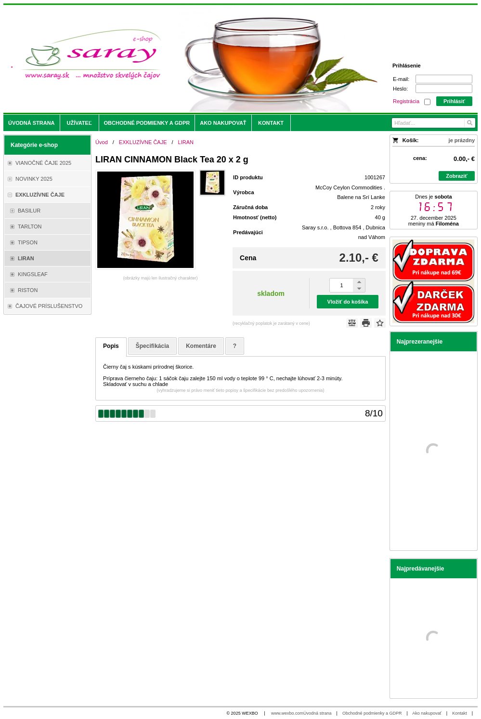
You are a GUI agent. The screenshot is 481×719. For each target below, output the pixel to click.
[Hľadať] (469, 123)
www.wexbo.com (287, 713)
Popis (111, 346)
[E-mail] (444, 79)
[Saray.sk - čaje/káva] (182, 59)
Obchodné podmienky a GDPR (372, 713)
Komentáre (201, 346)
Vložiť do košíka (347, 302)
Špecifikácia (152, 346)
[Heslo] (444, 88)
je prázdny (462, 140)
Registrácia (406, 101)
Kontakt (459, 713)
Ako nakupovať (426, 713)
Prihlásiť (454, 101)
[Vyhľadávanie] (433, 123)
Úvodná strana (317, 713)
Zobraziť (456, 176)
